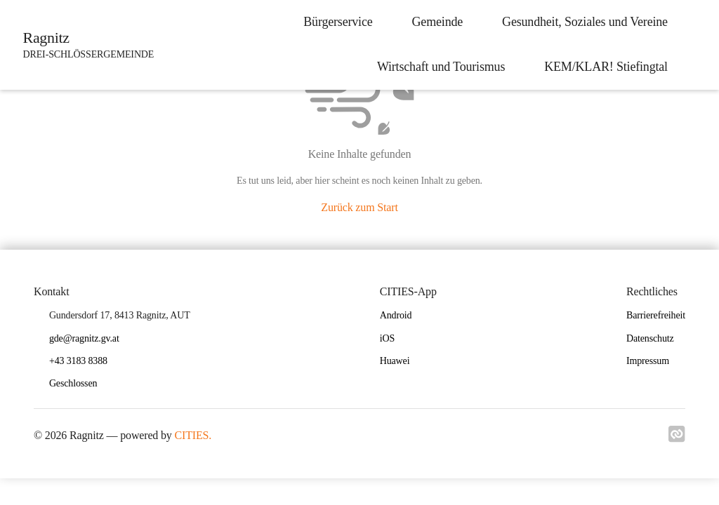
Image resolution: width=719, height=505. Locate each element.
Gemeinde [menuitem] (433, 22)
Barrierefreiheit (655, 315)
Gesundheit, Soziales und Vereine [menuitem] (580, 22)
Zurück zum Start (359, 207)
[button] (78, 384)
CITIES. (193, 435)
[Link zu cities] (676, 438)
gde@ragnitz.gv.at (84, 338)
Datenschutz (650, 338)
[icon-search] (695, 45)
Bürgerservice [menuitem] (332, 22)
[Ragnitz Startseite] (87, 45)
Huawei (395, 361)
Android (396, 315)
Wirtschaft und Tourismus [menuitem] (436, 67)
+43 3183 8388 (78, 361)
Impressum (647, 361)
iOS (387, 338)
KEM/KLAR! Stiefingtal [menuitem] (601, 67)
